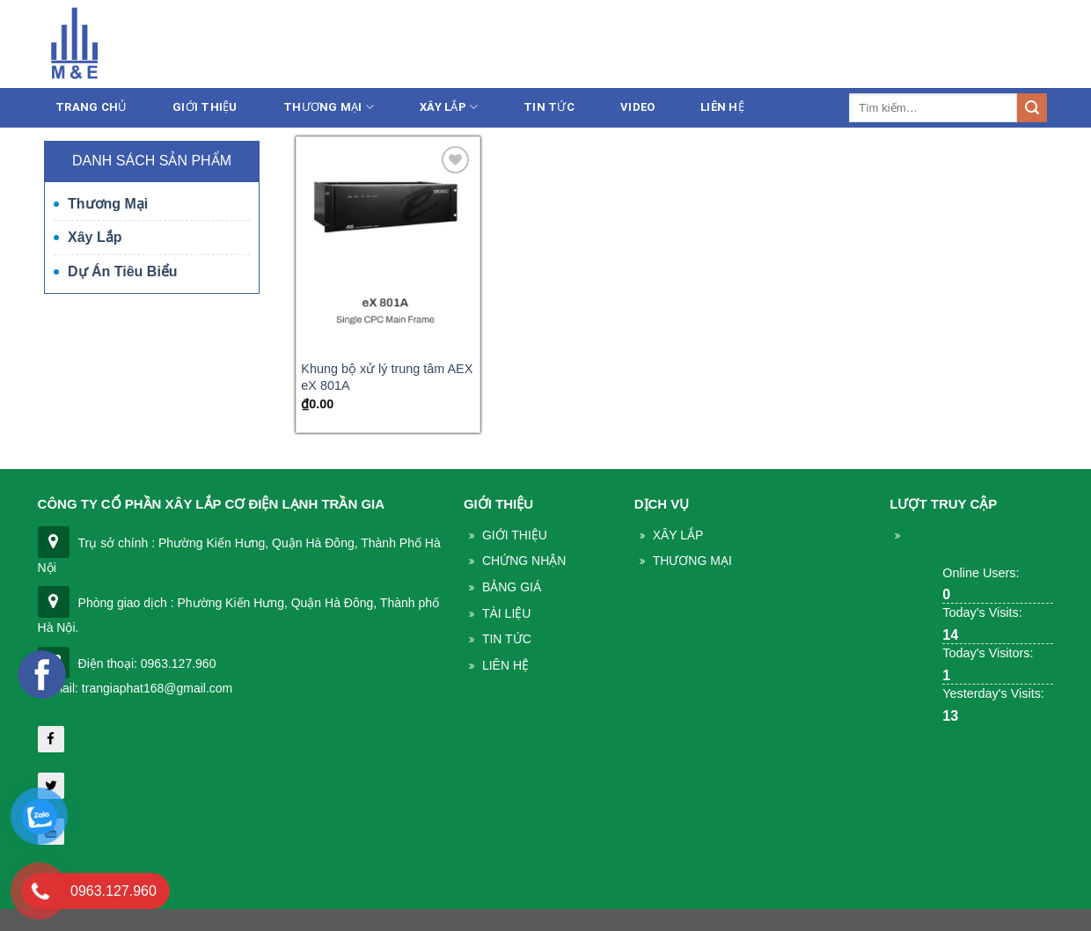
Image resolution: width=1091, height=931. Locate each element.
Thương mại (328, 107)
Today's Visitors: (987, 653)
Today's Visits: (981, 612)
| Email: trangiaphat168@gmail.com (135, 688)
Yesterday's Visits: (993, 693)
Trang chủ (91, 107)
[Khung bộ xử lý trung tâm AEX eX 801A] (387, 245)
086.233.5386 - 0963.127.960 (698, 46)
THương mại (692, 560)
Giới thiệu (205, 107)
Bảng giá (511, 587)
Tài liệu (506, 613)
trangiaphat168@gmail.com (896, 46)
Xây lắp (449, 107)
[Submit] (1032, 108)
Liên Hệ (722, 107)
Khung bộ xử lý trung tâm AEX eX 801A (386, 377)
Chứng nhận (524, 560)
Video (637, 107)
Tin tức (549, 107)
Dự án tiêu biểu (123, 271)
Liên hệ (1024, 46)
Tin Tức (506, 639)
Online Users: (980, 573)
